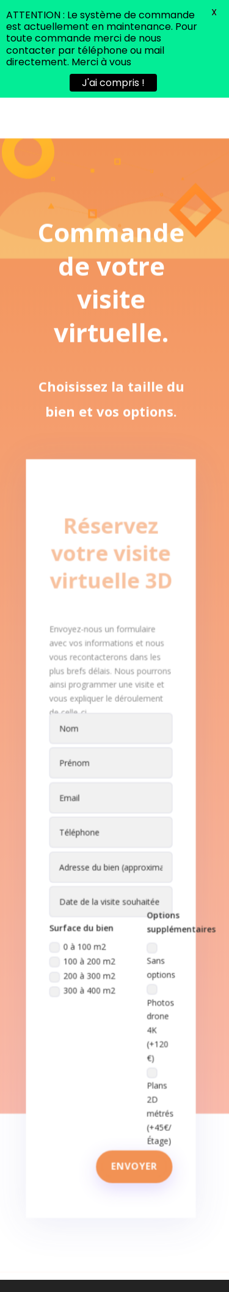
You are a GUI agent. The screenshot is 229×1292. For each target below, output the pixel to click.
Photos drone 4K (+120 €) (158, 996)
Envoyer (134, 1133)
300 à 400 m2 (84, 966)
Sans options (159, 937)
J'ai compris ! (113, 83)
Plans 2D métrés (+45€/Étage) (158, 1076)
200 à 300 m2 (84, 952)
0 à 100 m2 (80, 923)
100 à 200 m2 (84, 938)
